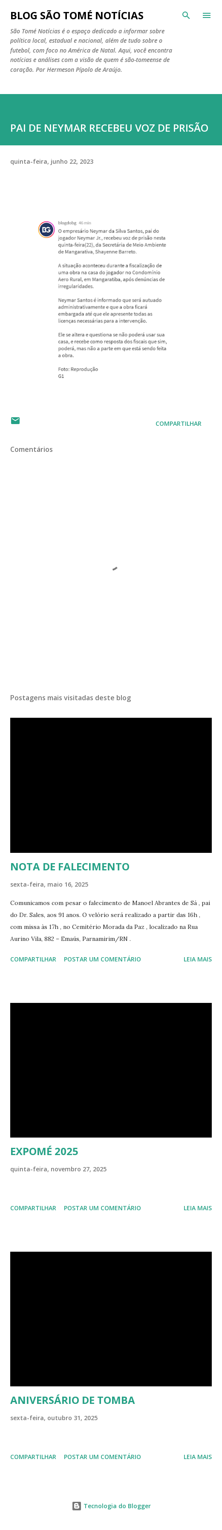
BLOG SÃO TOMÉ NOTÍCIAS (77, 15)
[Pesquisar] (186, 15)
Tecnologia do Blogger (111, 1506)
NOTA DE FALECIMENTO (70, 866)
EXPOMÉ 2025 (44, 1151)
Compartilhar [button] (179, 423)
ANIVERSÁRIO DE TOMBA (72, 1400)
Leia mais (198, 959)
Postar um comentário (102, 959)
